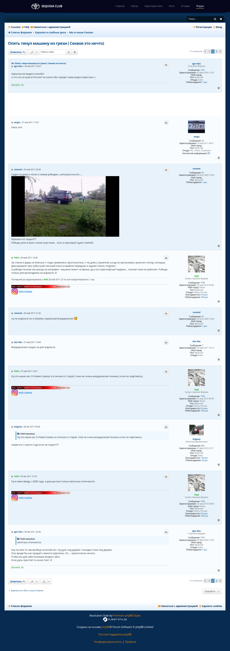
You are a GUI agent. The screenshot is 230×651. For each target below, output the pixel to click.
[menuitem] (25, 27)
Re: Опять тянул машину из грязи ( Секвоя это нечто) (38, 63)
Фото (172, 6)
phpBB (105, 627)
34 (203, 141)
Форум (200, 6)
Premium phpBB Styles (127, 615)
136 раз (204, 458)
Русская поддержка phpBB (115, 634)
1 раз (204, 182)
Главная (120, 6)
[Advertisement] (115, 104)
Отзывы (185, 6)
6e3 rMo (196, 341)
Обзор (134, 6)
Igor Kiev (196, 64)
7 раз (204, 82)
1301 (202, 70)
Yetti (196, 276)
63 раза (204, 295)
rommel (196, 169)
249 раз (204, 297)
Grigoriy (196, 439)
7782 (202, 283)
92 (203, 173)
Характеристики (154, 6)
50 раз (204, 460)
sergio (196, 137)
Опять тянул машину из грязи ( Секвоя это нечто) (56, 43)
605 (202, 446)
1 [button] (209, 51)
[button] (205, 51)
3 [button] (216, 51)
